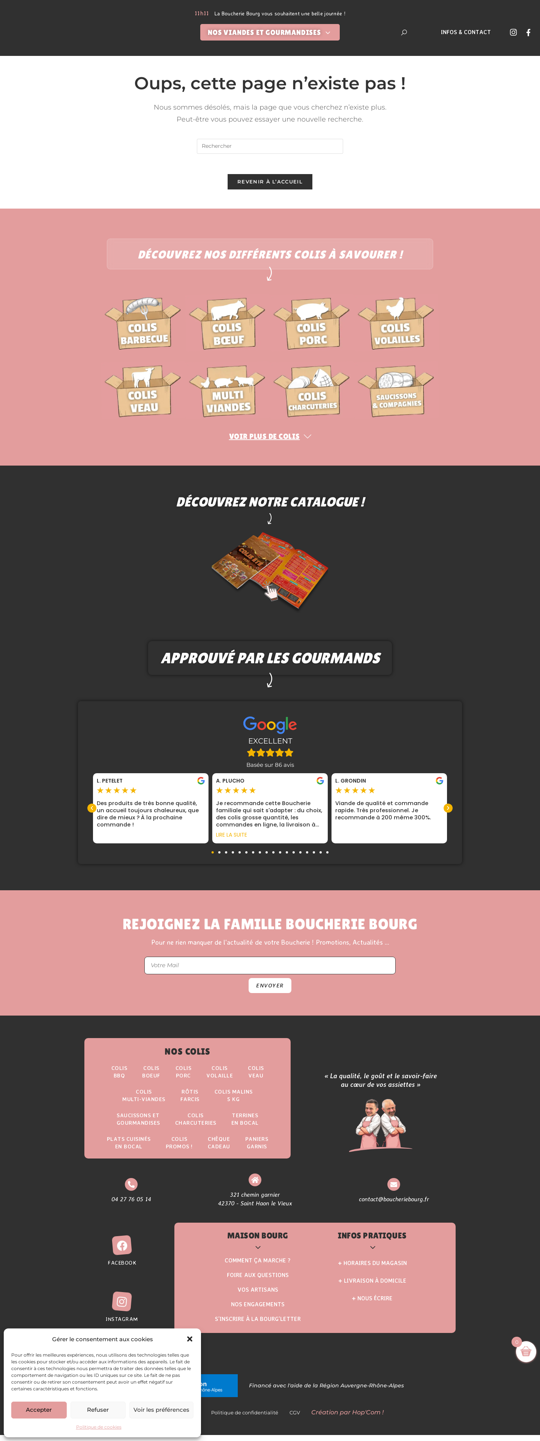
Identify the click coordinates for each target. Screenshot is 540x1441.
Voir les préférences (161, 1409)
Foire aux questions (258, 1283)
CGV (297, 1420)
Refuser (98, 1409)
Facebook (122, 1270)
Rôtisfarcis (190, 1100)
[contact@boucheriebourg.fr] (393, 1191)
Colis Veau (258, 1075)
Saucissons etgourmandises (136, 1125)
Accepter (39, 1409)
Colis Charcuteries (196, 1125)
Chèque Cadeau (220, 1149)
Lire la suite (231, 837)
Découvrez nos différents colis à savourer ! (270, 256)
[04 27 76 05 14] (130, 1191)
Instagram (122, 1326)
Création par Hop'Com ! (347, 1420)
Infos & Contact (466, 32)
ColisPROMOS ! (179, 1149)
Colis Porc (183, 1075)
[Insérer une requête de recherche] (270, 146)
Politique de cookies (99, 1427)
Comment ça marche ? (258, 1268)
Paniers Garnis (259, 1149)
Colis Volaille (221, 1075)
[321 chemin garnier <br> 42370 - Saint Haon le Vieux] (253, 1187)
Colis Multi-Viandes (142, 1100)
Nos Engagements (258, 1312)
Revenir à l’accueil (270, 184)
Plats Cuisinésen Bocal (127, 1149)
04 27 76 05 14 (130, 1206)
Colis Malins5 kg (235, 1100)
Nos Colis (187, 1054)
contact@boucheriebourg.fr (393, 1206)
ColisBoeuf (150, 1075)
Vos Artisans (257, 1297)
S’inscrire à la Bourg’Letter (258, 1327)
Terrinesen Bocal (247, 1125)
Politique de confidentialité (246, 1420)
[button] (190, 1339)
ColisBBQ (117, 1075)
